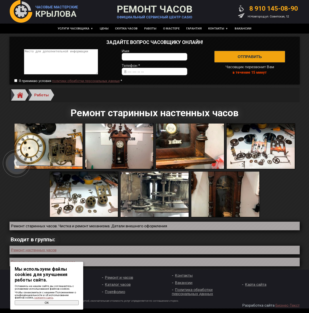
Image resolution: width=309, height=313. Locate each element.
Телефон (131, 68)
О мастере (171, 28)
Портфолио (115, 296)
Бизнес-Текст (287, 310)
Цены (104, 28)
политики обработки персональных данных (86, 85)
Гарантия (194, 28)
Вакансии (243, 28)
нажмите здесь (43, 297)
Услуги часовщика (73, 28)
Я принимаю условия (70, 85)
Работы (150, 28)
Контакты (216, 28)
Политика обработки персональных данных (192, 296)
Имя (125, 53)
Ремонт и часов (119, 282)
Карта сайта (255, 289)
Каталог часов (118, 289)
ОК (47, 302)
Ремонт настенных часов (33, 254)
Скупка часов (126, 28)
